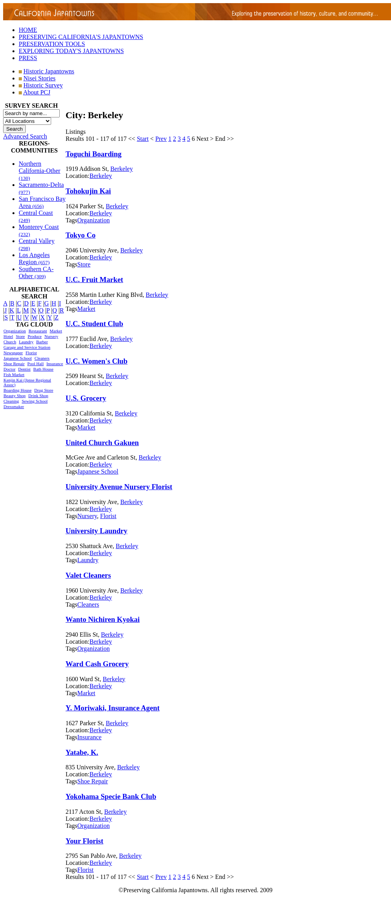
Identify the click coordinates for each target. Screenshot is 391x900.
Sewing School (35, 401)
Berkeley (121, 168)
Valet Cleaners (88, 575)
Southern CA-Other (36, 272)
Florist (31, 352)
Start (143, 138)
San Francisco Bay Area (42, 202)
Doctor (10, 369)
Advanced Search (25, 136)
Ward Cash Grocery (97, 664)
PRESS (28, 58)
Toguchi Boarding (93, 154)
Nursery (51, 336)
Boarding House (18, 390)
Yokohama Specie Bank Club (111, 796)
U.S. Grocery (86, 398)
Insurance (54, 363)
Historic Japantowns (48, 71)
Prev (161, 138)
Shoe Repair (14, 363)
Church (10, 341)
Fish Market (14, 374)
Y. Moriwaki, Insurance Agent (113, 708)
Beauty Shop (15, 395)
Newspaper (13, 352)
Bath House (43, 369)
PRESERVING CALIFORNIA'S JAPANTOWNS (81, 37)
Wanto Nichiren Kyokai (103, 619)
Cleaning (11, 401)
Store (20, 336)
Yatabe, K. (82, 752)
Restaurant (37, 330)
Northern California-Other (39, 170)
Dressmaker (14, 406)
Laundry (26, 341)
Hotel (8, 336)
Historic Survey (43, 85)
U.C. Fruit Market (94, 279)
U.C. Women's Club (97, 361)
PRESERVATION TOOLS (52, 44)
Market (56, 330)
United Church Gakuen (102, 442)
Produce (35, 336)
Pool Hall (35, 363)
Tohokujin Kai (88, 191)
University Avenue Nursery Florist (119, 487)
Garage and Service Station (27, 347)
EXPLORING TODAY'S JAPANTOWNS (71, 51)
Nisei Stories (39, 78)
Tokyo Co (81, 235)
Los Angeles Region (34, 258)
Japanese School (18, 358)
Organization (15, 330)
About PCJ (36, 92)
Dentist (24, 369)
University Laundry (96, 531)
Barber (42, 341)
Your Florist (84, 841)
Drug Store (43, 390)
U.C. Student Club (94, 324)
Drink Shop (38, 395)
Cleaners (41, 358)
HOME (28, 30)
